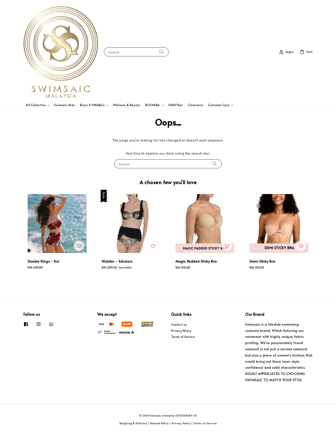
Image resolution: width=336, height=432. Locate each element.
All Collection (36, 105)
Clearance (195, 105)
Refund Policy (159, 423)
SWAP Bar (175, 105)
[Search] (161, 52)
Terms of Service (183, 337)
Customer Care (218, 105)
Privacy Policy (181, 331)
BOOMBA (152, 105)
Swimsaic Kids (64, 105)
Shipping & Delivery (133, 423)
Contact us (179, 325)
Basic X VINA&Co (92, 105)
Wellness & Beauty (126, 105)
